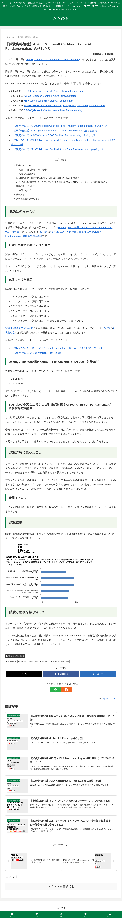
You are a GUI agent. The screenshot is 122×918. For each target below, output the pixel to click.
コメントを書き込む (61, 888)
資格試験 (44, 663)
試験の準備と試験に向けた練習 (33, 170)
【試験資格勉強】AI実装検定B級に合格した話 (36, 354)
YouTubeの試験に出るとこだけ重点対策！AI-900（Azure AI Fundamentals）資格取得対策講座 (63, 183)
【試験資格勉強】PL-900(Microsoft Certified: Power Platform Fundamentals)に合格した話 (59, 126)
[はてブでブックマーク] (98, 676)
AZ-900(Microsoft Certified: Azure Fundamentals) (50, 96)
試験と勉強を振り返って (27, 200)
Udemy (62, 229)
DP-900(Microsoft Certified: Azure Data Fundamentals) (53, 110)
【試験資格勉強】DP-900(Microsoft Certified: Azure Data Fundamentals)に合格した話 (57, 149)
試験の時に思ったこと (26, 187)
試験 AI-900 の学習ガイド (19, 330)
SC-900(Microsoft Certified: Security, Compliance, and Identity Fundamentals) (65, 105)
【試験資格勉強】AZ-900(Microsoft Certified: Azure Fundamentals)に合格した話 (54, 130)
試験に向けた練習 (26, 174)
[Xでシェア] (24, 676)
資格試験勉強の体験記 (15, 658)
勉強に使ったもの (23, 165)
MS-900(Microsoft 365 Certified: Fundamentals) (49, 100)
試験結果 (19, 196)
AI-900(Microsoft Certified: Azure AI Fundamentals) (53, 59)
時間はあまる (24, 191)
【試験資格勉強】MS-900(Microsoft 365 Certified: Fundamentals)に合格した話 (53, 135)
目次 (57, 159)
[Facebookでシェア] (61, 676)
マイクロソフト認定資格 (28, 663)
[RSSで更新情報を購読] (64, 691)
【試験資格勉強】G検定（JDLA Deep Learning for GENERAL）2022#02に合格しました (58, 349)
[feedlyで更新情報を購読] (58, 691)
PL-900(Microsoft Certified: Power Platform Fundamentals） (56, 91)
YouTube (43, 233)
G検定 (107, 330)
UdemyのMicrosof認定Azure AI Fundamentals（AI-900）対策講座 (49, 178)
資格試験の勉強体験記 (60, 663)
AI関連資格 (11, 663)
